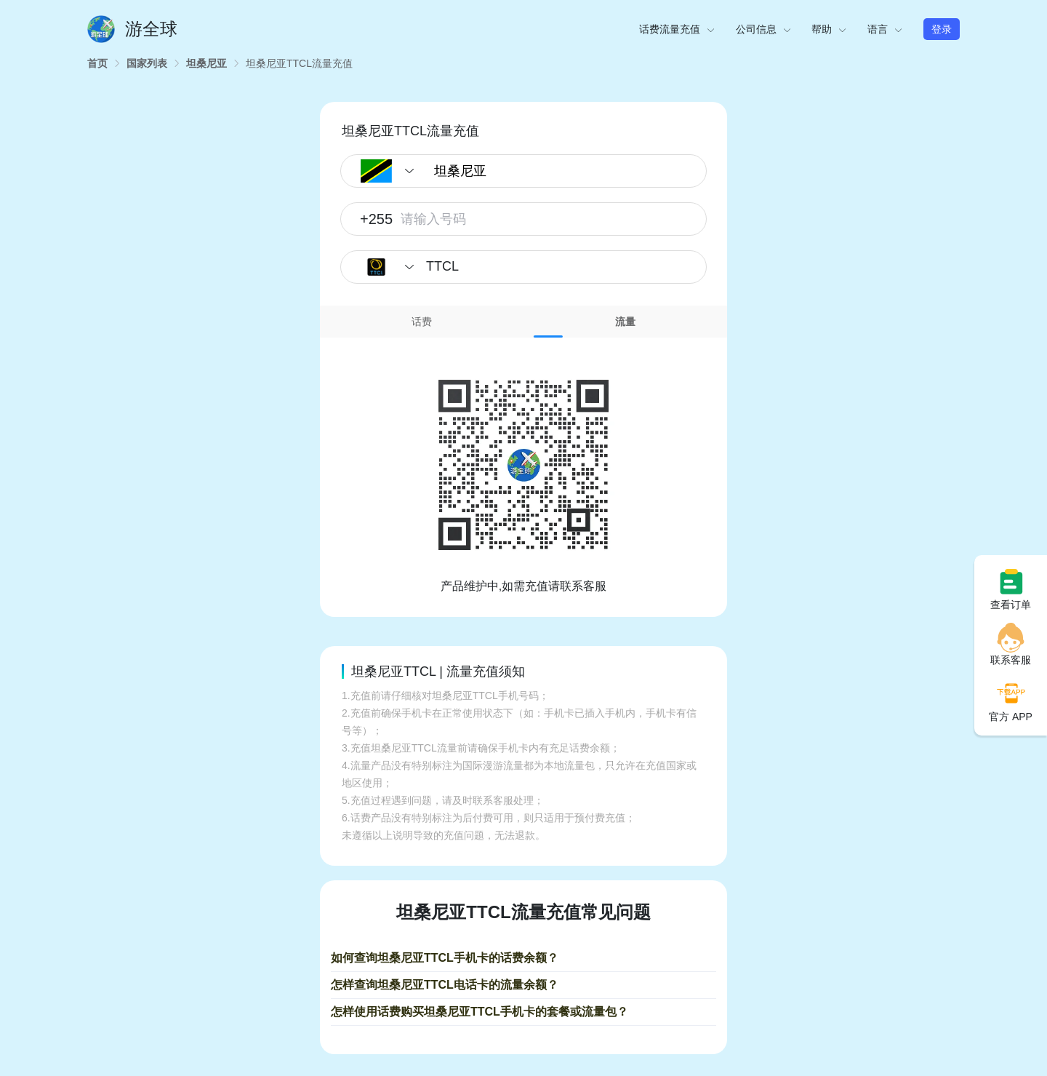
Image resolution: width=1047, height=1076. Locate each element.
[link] (97, 63)
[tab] (422, 322)
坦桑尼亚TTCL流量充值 (299, 63)
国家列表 (147, 63)
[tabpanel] (523, 466)
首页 (97, 63)
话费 (422, 321)
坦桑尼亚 (206, 63)
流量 (625, 321)
